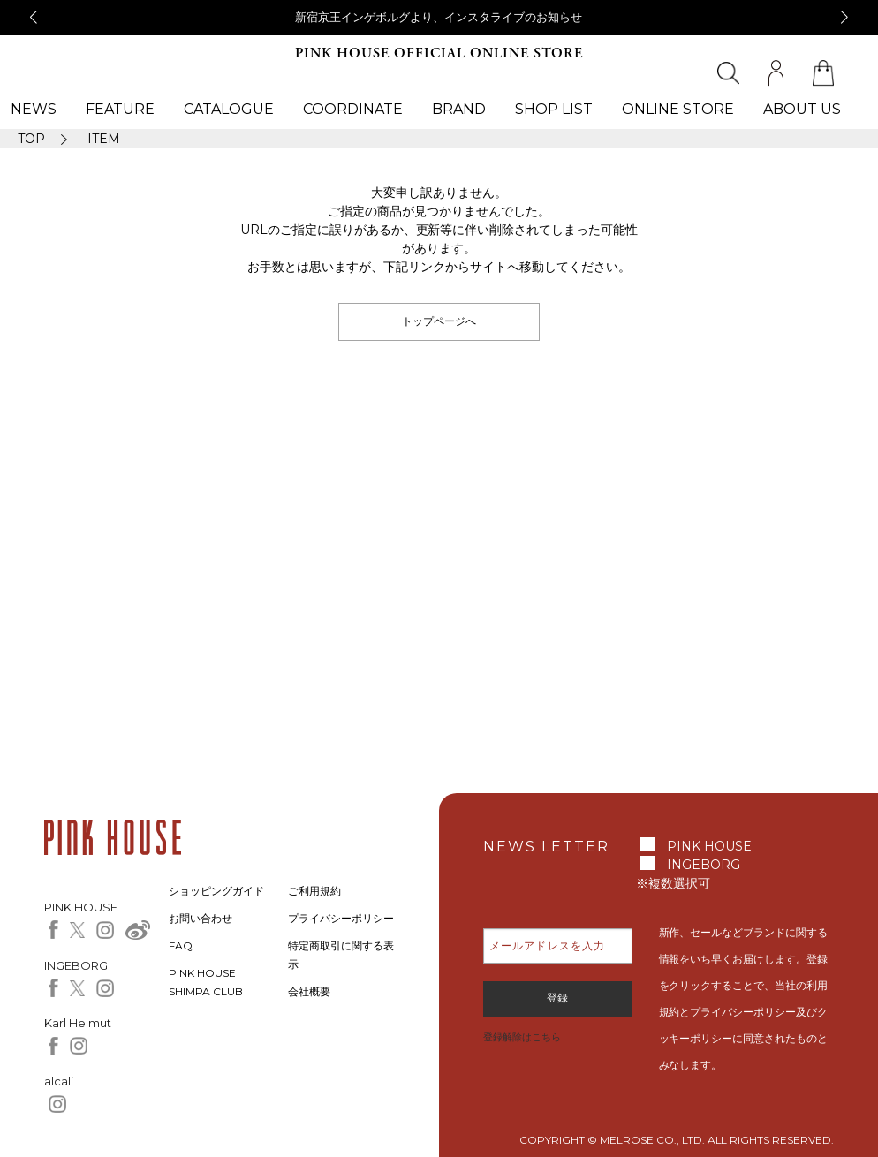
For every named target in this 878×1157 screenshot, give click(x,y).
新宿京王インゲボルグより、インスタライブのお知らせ (438, 17)
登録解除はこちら (522, 1037)
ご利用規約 (314, 890)
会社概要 (309, 991)
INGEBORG (703, 865)
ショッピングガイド (216, 890)
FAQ (181, 945)
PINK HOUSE (709, 846)
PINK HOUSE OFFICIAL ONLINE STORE (439, 53)
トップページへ (439, 321)
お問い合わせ (200, 918)
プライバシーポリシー (341, 918)
